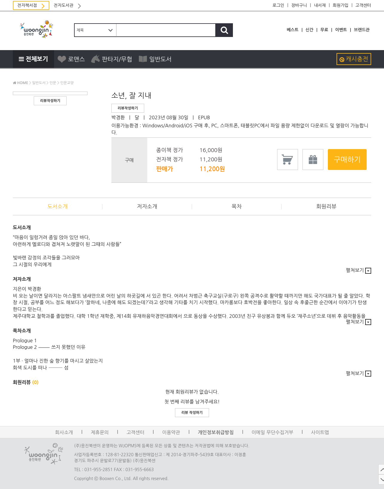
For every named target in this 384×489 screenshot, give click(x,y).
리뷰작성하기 (50, 101)
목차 (237, 206)
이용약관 (171, 432)
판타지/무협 (111, 59)
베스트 (292, 30)
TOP (375, 469)
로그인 (278, 5)
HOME (20, 83)
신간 (309, 30)
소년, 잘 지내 (131, 95)
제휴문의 (100, 432)
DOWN (375, 479)
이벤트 (341, 30)
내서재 (319, 5)
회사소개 (64, 432)
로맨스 (71, 59)
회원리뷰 (326, 206)
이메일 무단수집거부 (272, 432)
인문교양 (67, 83)
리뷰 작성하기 (191, 412)
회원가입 (340, 5)
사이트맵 (320, 432)
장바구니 (299, 5)
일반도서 (155, 59)
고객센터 (363, 5)
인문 (53, 83)
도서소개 (57, 206)
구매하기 (347, 159)
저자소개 (147, 206)
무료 (324, 30)
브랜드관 (362, 30)
